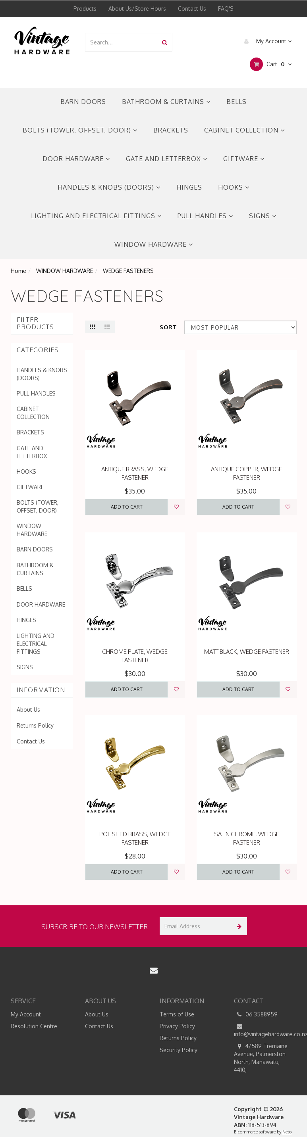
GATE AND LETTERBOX (166, 159)
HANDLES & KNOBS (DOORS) (109, 187)
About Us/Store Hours (137, 8)
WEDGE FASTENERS (128, 270)
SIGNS (262, 216)
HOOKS (233, 187)
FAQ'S (226, 8)
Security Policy (178, 1050)
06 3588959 (256, 1014)
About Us (28, 709)
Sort (168, 327)
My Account (266, 41)
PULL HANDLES (205, 216)
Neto (287, 1132)
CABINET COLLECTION (244, 130)
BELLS (236, 102)
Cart (271, 64)
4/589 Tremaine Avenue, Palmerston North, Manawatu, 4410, (261, 1057)
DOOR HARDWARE (76, 159)
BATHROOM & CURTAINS (166, 102)
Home (18, 270)
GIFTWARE (244, 159)
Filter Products (35, 323)
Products (85, 8)
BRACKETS (170, 130)
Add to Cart (127, 507)
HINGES (189, 187)
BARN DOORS (83, 102)
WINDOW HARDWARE (153, 244)
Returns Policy (35, 725)
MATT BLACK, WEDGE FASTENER (246, 651)
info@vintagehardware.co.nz (265, 1029)
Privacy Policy (177, 1026)
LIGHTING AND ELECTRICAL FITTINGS (96, 216)
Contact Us (192, 8)
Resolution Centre (34, 1026)
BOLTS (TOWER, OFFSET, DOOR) (80, 130)
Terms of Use (177, 1014)
